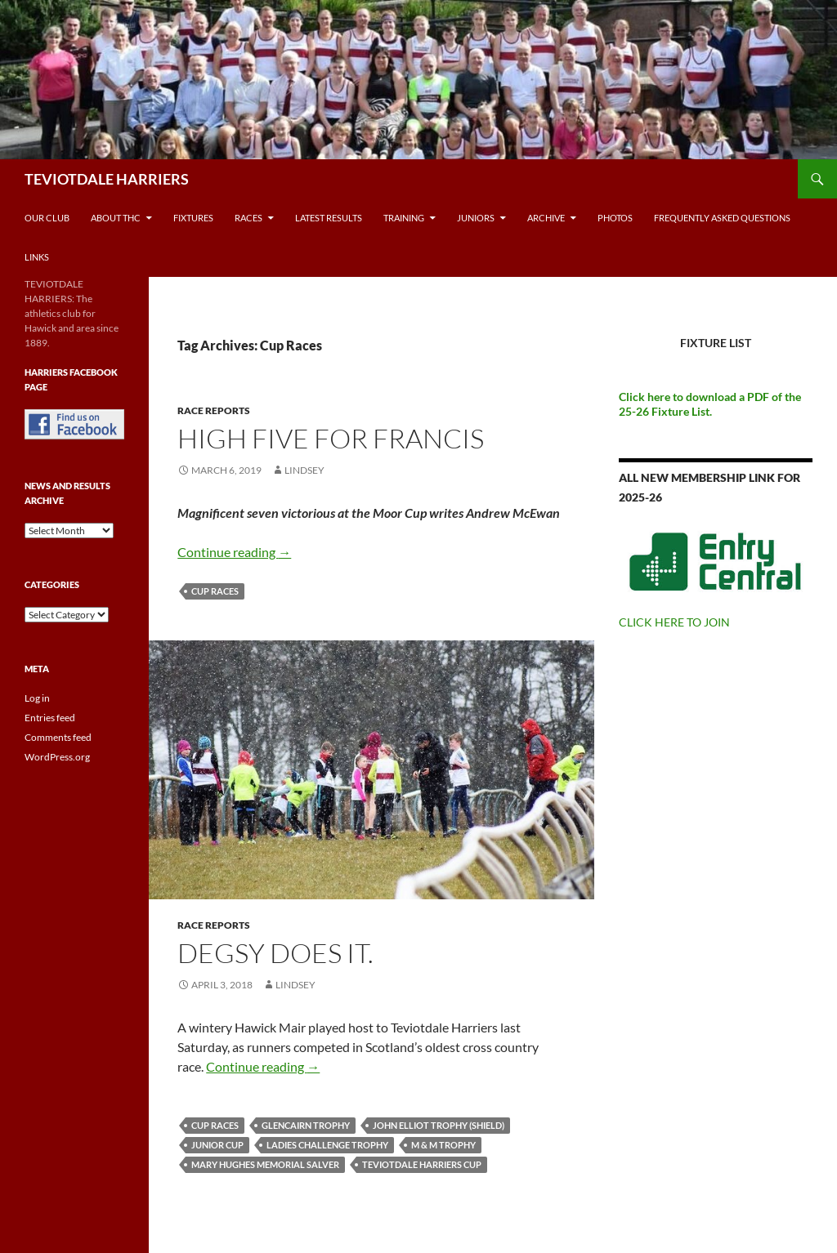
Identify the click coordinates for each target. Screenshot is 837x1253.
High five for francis (330, 438)
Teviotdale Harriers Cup (421, 1164)
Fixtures (193, 217)
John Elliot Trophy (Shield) (438, 1125)
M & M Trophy (443, 1144)
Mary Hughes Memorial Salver (265, 1164)
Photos (615, 217)
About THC (116, 217)
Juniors (476, 217)
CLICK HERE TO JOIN (674, 622)
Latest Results (328, 217)
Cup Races (215, 591)
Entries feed (50, 717)
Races (248, 217)
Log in (37, 698)
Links (37, 257)
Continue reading (234, 552)
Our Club (47, 217)
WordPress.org (57, 757)
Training (403, 217)
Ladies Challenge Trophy (327, 1144)
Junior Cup (217, 1144)
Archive (546, 217)
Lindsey (304, 470)
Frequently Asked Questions (722, 217)
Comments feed (58, 737)
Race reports (213, 410)
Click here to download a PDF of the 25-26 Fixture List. (710, 404)
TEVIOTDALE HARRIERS (107, 179)
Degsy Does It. (275, 953)
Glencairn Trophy (306, 1125)
